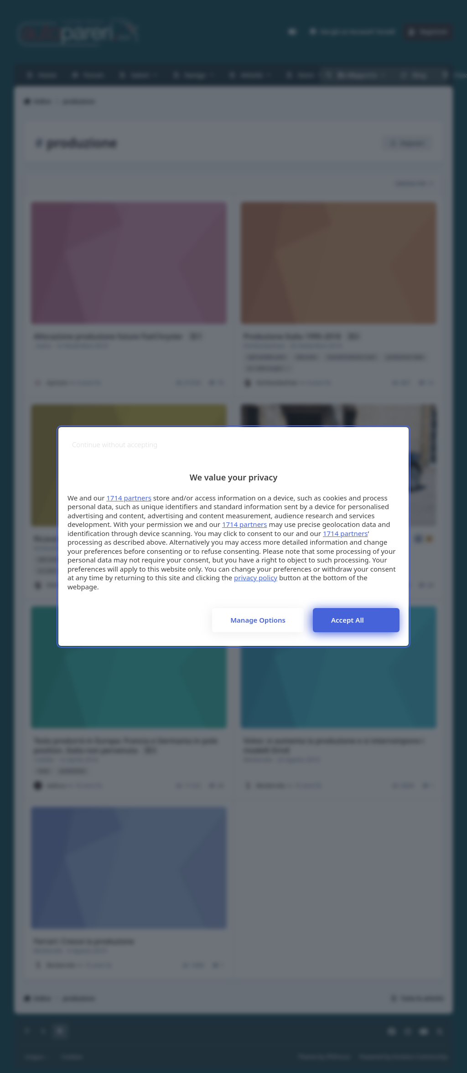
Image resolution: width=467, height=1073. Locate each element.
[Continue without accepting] (114, 444)
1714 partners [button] (128, 497)
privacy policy (255, 577)
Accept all (347, 619)
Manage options (257, 619)
